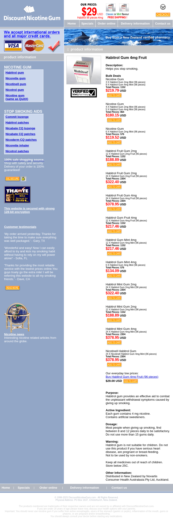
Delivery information (135, 23)
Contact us (162, 23)
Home (72, 23)
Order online (106, 23)
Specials (87, 23)
